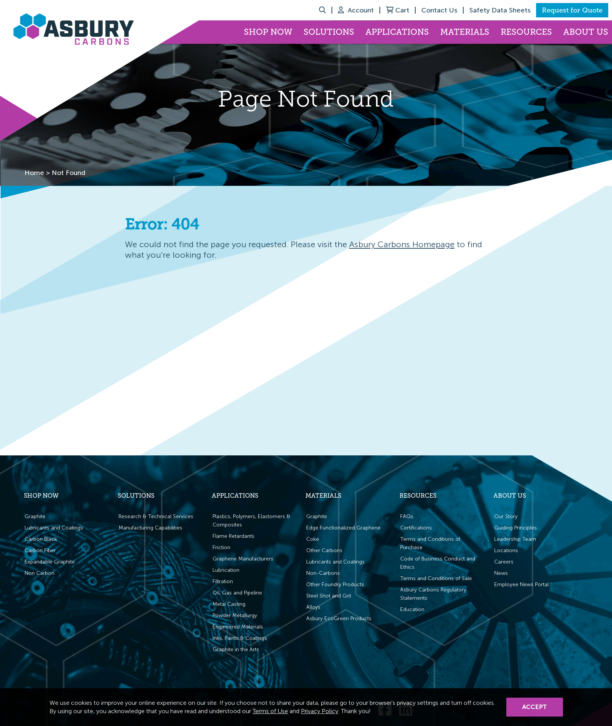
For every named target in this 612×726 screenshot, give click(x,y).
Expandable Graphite (50, 562)
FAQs (406, 516)
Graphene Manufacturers (243, 559)
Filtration (223, 581)
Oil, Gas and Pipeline (237, 593)
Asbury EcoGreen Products (339, 618)
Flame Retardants (233, 536)
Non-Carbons (323, 573)
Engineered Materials (238, 627)
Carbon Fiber (40, 550)
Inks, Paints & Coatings (240, 638)
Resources (526, 32)
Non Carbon (39, 573)
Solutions (329, 32)
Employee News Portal (521, 584)
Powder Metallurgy (235, 615)
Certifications (416, 528)
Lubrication (226, 570)
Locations (506, 550)
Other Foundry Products (335, 584)
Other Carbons (324, 550)
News (501, 573)
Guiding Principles (515, 528)
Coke (312, 539)
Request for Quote (572, 10)
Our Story (506, 516)
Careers (503, 562)
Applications (397, 32)
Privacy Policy (319, 711)
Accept (534, 707)
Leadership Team (515, 539)
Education (412, 609)
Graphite (35, 516)
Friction (221, 547)
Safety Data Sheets (499, 10)
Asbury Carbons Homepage (402, 244)
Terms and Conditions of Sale (436, 578)
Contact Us (439, 10)
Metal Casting (229, 604)
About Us (585, 32)
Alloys (313, 607)
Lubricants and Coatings (54, 528)
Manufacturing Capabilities (150, 528)
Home (34, 173)
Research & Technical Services (156, 516)
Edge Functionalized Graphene (343, 528)
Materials (464, 32)
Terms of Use (270, 711)
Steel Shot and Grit (328, 596)
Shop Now (268, 32)
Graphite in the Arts (236, 649)
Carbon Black (41, 539)
